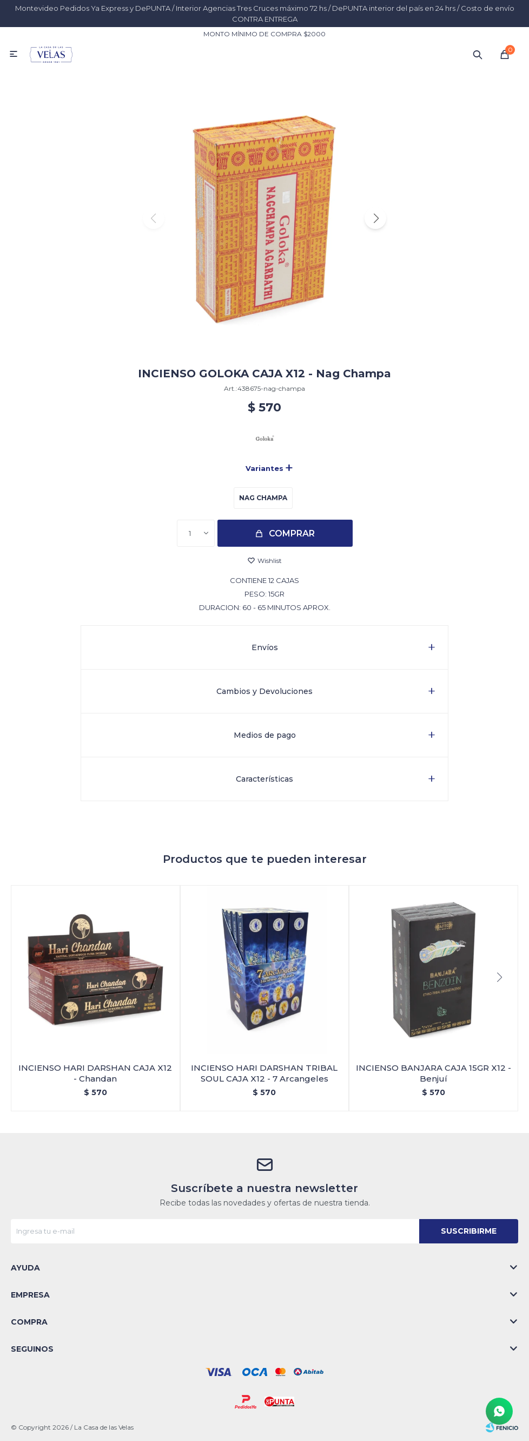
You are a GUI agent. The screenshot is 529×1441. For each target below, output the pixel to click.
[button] (375, 218)
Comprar (292, 533)
